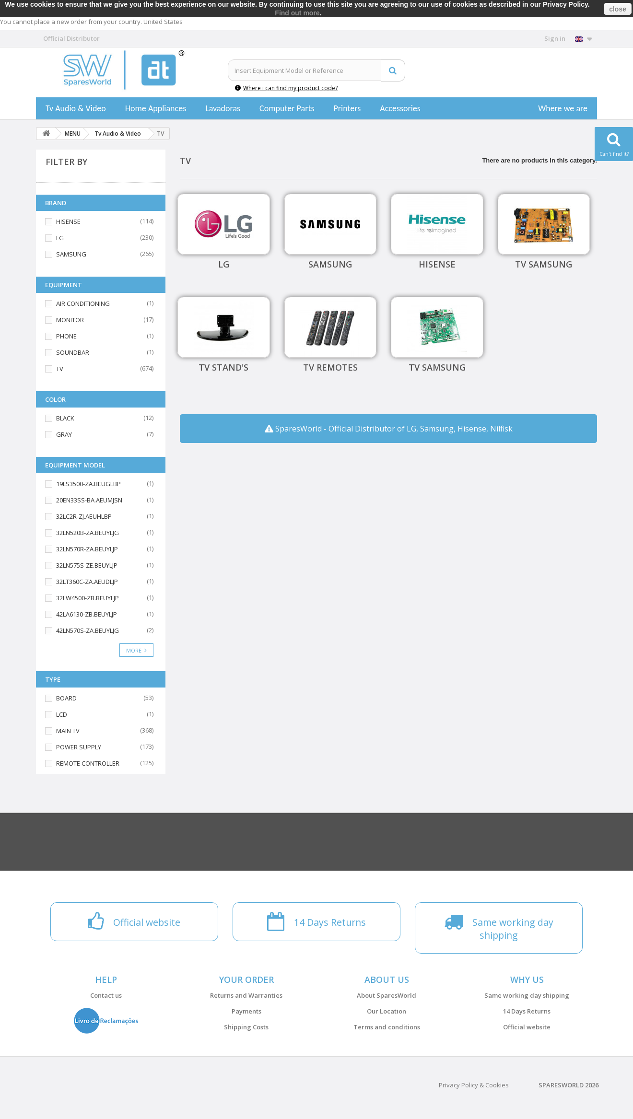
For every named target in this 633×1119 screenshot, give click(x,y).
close (617, 9)
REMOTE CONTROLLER (87, 763)
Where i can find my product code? (286, 88)
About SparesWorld (386, 995)
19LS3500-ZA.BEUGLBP (88, 483)
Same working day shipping (526, 995)
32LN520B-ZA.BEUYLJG (87, 532)
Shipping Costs (246, 1027)
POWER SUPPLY (78, 747)
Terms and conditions (386, 1027)
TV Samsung (543, 264)
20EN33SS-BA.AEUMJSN (89, 500)
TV (59, 368)
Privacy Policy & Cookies (474, 1085)
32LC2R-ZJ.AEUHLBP (84, 516)
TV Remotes (330, 367)
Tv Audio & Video (76, 108)
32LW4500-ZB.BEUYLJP (87, 598)
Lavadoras (222, 108)
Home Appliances (155, 108)
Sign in (554, 38)
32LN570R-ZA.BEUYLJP (87, 549)
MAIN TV (68, 730)
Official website (527, 1027)
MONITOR (70, 319)
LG (60, 237)
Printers (347, 108)
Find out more (297, 13)
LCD (61, 714)
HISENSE (68, 221)
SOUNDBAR (72, 352)
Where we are (562, 108)
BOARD (66, 698)
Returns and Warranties (246, 995)
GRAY (64, 434)
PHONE (66, 336)
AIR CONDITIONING (83, 303)
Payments (246, 1011)
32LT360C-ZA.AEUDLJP (87, 581)
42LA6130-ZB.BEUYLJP (86, 614)
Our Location (386, 1011)
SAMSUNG (71, 254)
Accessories (400, 108)
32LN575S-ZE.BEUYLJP (86, 565)
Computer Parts (286, 108)
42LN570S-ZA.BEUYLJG (87, 630)
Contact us (106, 995)
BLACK (65, 418)
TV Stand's (223, 367)
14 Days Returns (527, 1011)
